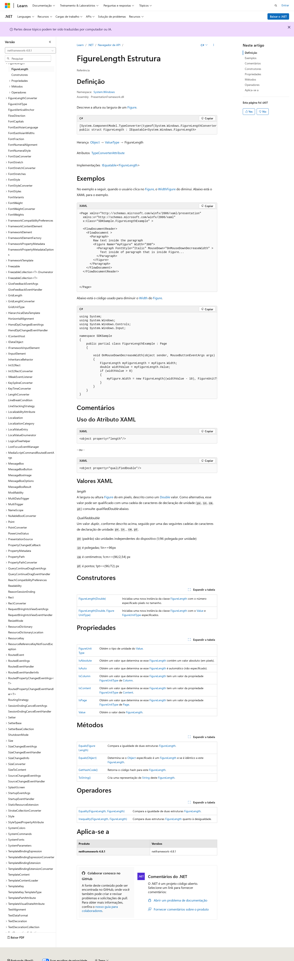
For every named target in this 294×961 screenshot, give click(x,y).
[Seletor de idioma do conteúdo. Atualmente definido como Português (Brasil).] (20, 949)
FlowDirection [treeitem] (16, 116)
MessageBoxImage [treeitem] (19, 475)
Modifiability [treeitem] (15, 492)
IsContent (85, 688)
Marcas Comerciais (247, 959)
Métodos (250, 79)
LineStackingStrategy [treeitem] (21, 406)
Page (126, 704)
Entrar (285, 5)
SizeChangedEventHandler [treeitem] (24, 752)
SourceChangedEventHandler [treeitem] (26, 781)
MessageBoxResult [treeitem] (19, 487)
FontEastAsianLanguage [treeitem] (23, 127)
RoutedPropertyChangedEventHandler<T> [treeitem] (30, 691)
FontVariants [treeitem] (16, 197)
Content (128, 692)
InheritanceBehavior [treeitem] (20, 359)
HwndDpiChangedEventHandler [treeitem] (28, 330)
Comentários (253, 63)
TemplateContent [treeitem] (19, 874)
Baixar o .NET (278, 16)
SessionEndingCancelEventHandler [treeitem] (29, 711)
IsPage (83, 700)
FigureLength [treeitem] (19, 69)
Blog (100, 959)
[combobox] (30, 50)
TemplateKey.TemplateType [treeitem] (24, 892)
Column (128, 680)
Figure (131, 107)
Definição (251, 53)
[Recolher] (50, 42)
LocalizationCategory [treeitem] (21, 423)
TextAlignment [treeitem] (17, 909)
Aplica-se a (251, 90)
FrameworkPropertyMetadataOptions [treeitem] (31, 252)
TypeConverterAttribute (108, 153)
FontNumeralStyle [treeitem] (19, 150)
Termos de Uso (221, 959)
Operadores (252, 85)
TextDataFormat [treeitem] (18, 915)
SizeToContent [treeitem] (17, 770)
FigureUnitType (131, 615)
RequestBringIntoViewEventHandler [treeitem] (30, 615)
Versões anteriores (81, 959)
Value (200, 611)
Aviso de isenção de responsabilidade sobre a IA (35, 959)
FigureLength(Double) (92, 598)
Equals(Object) (88, 758)
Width (162, 189)
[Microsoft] (7, 5)
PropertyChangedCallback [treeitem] (24, 545)
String (146, 778)
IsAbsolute (85, 660)
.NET (91, 45)
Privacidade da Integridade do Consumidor (177, 959)
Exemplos (250, 58)
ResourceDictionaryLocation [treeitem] (25, 632)
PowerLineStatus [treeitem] (18, 533)
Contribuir (117, 959)
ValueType (112, 142)
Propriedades (253, 74)
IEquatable (109, 165)
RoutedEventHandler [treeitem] (21, 666)
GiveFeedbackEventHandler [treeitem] (25, 289)
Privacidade (135, 959)
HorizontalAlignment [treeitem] (21, 318)
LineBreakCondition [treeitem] (20, 400)
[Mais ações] (213, 45)
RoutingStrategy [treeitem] (18, 700)
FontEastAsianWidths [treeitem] (21, 133)
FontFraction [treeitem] (16, 139)
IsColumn (84, 676)
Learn (80, 45)
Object (95, 142)
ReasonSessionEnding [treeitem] (21, 592)
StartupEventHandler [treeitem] (21, 799)
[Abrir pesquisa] (276, 5)
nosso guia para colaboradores (100, 908)
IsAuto (83, 668)
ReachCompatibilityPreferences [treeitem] (27, 580)
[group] (147, 128)
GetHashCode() (88, 770)
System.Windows (104, 92)
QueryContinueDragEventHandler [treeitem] (29, 574)
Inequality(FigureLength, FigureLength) (103, 819)
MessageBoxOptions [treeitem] (21, 481)
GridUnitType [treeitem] (16, 307)
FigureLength (128, 165)
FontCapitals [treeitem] (16, 121)
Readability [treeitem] (15, 586)
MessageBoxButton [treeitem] (20, 469)
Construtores (253, 69)
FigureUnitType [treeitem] (17, 104)
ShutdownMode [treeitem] (18, 735)
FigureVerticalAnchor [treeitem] (21, 110)
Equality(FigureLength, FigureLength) (102, 811)
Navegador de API (109, 45)
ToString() (85, 778)
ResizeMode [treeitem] (15, 621)
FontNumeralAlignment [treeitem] (22, 145)
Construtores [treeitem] (19, 75)
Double (165, 497)
